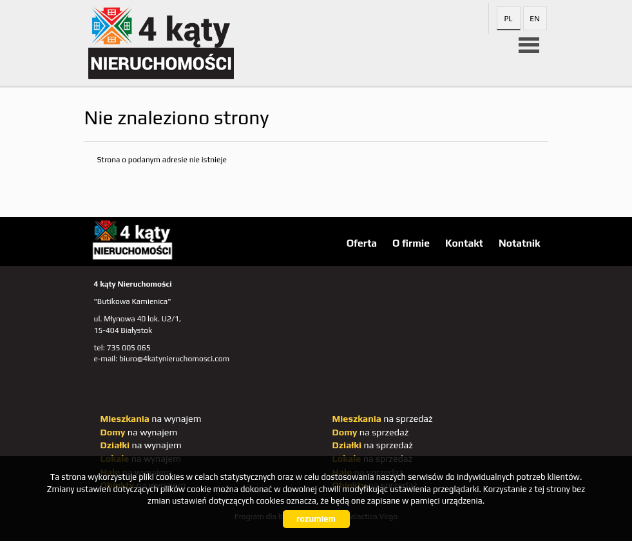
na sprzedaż (382, 418)
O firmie (411, 243)
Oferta (362, 243)
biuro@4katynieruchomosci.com (174, 358)
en (535, 18)
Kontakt (464, 243)
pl (508, 18)
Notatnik (520, 243)
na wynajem (151, 418)
